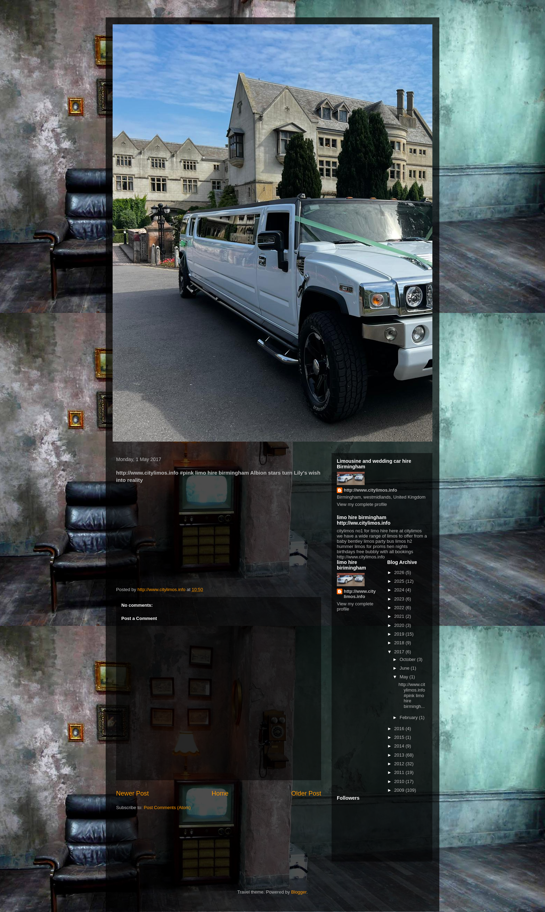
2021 (400, 616)
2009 (400, 790)
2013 (400, 755)
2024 (400, 589)
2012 (400, 763)
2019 (400, 634)
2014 (400, 746)
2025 (400, 581)
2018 (400, 642)
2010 (400, 781)
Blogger (299, 892)
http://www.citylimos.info (370, 490)
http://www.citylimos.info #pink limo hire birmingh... (411, 695)
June (405, 668)
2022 (400, 607)
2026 (400, 572)
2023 (400, 599)
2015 (400, 737)
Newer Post (132, 793)
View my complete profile (362, 504)
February (409, 717)
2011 (400, 772)
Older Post (306, 793)
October (408, 659)
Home (220, 793)
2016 (400, 728)
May (404, 676)
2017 (400, 651)
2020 (400, 625)
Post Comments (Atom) (167, 807)
